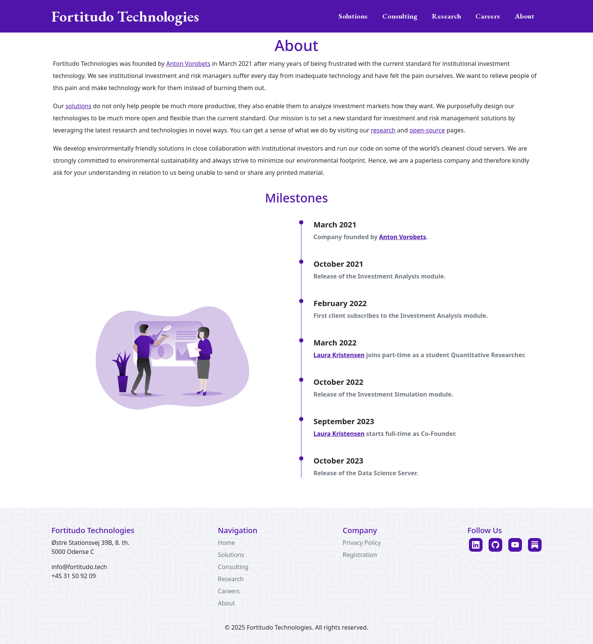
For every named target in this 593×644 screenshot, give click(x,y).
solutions (78, 106)
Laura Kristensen (339, 355)
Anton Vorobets (188, 63)
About (524, 16)
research (383, 130)
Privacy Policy (362, 542)
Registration (360, 555)
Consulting (400, 16)
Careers (487, 16)
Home (226, 542)
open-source (427, 130)
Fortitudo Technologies (125, 16)
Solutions (353, 16)
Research (446, 16)
